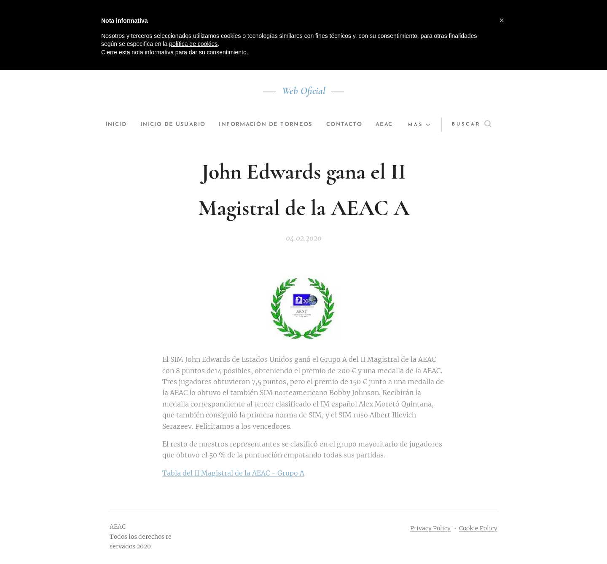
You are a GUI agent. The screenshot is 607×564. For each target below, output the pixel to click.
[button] (470, 124)
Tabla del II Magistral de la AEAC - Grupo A (233, 473)
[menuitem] (122, 124)
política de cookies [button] (193, 43)
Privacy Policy (430, 528)
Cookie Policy (478, 528)
